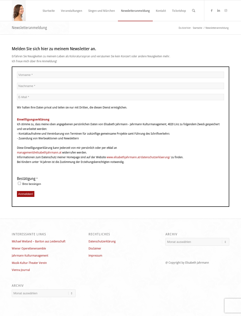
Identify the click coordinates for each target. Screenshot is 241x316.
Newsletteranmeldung (29, 27)
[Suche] (193, 10)
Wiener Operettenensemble (29, 248)
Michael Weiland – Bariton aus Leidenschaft (38, 241)
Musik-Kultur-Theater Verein (29, 263)
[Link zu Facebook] (211, 10)
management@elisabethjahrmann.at (39, 152)
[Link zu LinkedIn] (218, 10)
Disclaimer (94, 248)
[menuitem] (49, 10)
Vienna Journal (21, 270)
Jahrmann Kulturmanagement (30, 255)
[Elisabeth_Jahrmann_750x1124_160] (19, 10)
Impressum (95, 255)
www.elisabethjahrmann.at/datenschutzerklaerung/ (138, 157)
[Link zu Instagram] (225, 10)
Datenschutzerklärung (102, 241)
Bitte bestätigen (29, 184)
